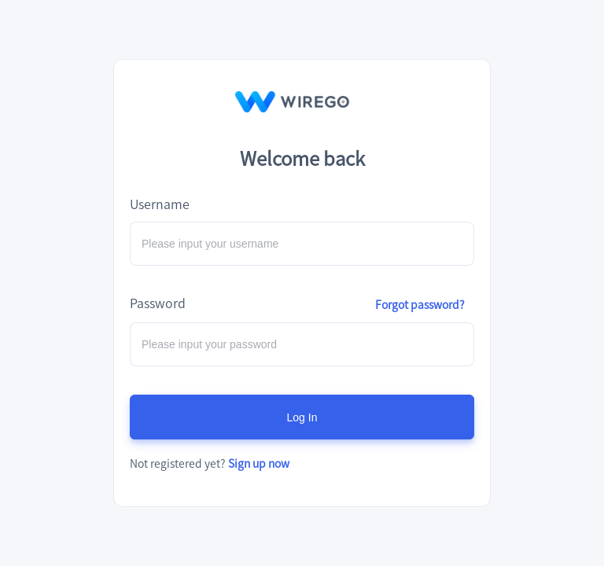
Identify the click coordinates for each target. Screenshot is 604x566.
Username (160, 203)
